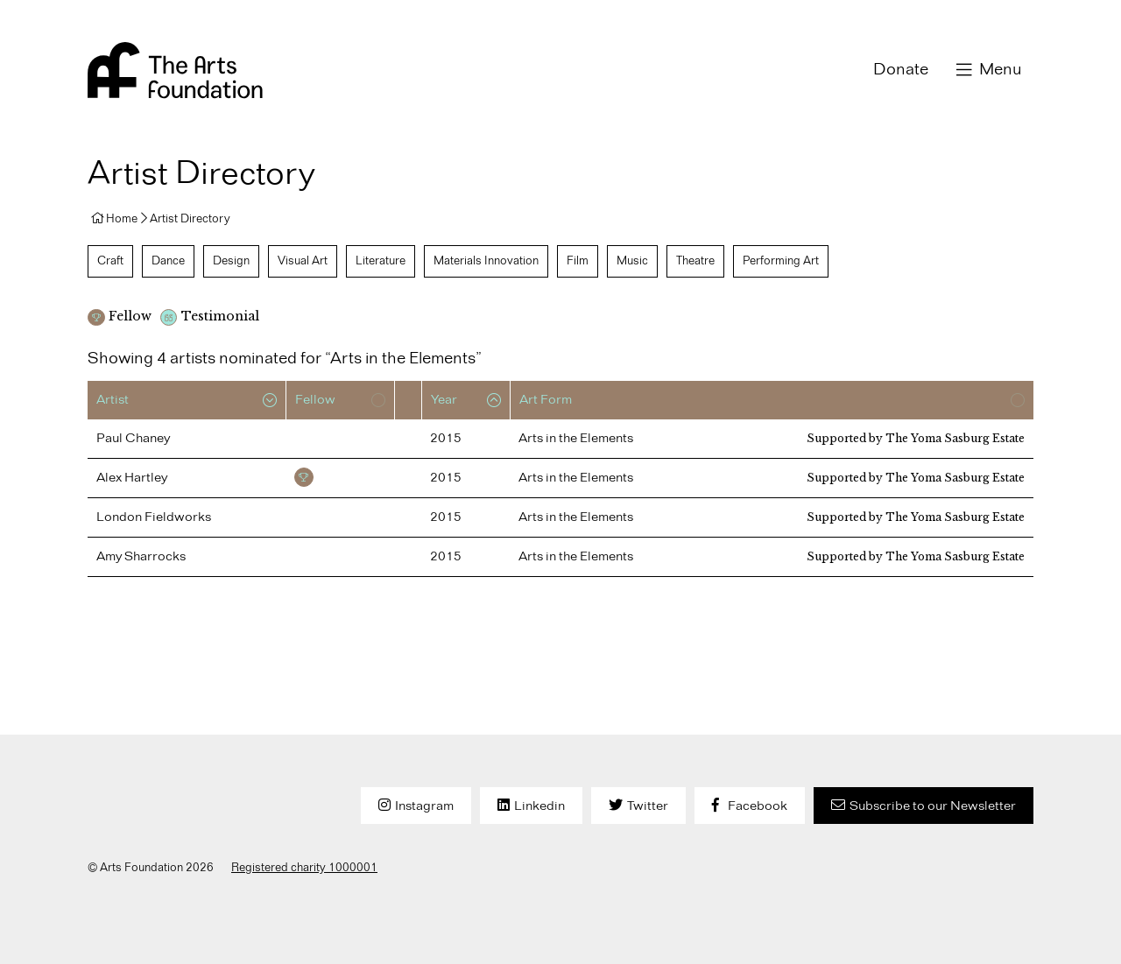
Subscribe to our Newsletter (933, 806)
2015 (446, 439)
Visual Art (303, 261)
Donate (900, 70)
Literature (380, 261)
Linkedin (539, 806)
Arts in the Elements (575, 439)
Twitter (647, 806)
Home (121, 219)
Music (632, 261)
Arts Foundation (175, 70)
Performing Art (781, 261)
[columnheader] (187, 400)
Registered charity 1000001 (304, 868)
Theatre (695, 261)
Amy (141, 557)
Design (231, 261)
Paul (133, 439)
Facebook (757, 806)
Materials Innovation (486, 261)
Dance (168, 261)
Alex (131, 478)
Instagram (424, 806)
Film (578, 261)
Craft (110, 261)
